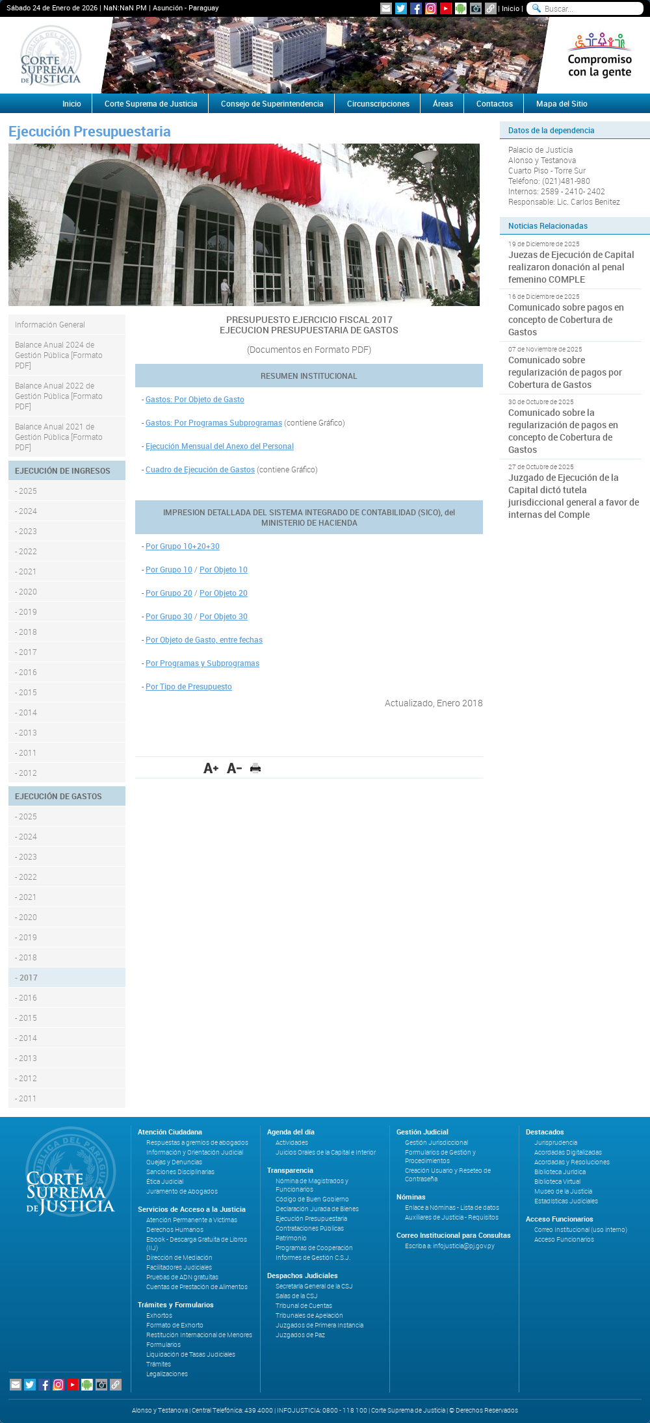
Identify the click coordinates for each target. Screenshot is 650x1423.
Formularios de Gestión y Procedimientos (440, 1156)
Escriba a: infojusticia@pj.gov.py (450, 1246)
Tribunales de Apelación (309, 1315)
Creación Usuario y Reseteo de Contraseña (448, 1174)
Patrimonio (291, 1238)
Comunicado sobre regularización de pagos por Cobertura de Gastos (565, 372)
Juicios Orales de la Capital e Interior (326, 1152)
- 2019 (26, 611)
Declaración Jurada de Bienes (317, 1209)
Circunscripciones (378, 103)
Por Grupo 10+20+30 (183, 546)
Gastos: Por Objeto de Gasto (195, 399)
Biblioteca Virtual (557, 1181)
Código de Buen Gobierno (312, 1199)
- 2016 (26, 672)
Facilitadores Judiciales (179, 1267)
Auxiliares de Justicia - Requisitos (452, 1217)
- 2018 (26, 631)
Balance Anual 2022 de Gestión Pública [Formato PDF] (59, 395)
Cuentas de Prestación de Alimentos (197, 1287)
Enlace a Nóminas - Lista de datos (452, 1207)
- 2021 (26, 571)
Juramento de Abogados (182, 1191)
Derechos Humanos (174, 1229)
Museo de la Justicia (563, 1191)
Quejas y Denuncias (174, 1162)
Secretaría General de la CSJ (314, 1286)
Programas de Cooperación (314, 1248)
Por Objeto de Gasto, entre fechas (204, 639)
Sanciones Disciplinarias (180, 1172)
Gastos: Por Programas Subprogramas (214, 422)
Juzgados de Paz (300, 1335)
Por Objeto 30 (224, 616)
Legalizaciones (167, 1374)
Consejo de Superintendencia (272, 103)
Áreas (443, 103)
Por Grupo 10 (169, 569)
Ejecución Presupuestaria (311, 1218)
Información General (50, 324)
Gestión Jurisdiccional (436, 1142)
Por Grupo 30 (169, 616)
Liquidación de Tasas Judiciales (190, 1354)
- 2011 (26, 752)
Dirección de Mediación (179, 1257)
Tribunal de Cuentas (304, 1305)
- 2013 (26, 732)
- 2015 (26, 692)
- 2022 (26, 551)
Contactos (494, 103)
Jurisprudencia (555, 1142)
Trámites (158, 1364)
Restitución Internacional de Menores (199, 1335)
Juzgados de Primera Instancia (319, 1325)
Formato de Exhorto (174, 1325)
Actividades (292, 1142)
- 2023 (26, 531)
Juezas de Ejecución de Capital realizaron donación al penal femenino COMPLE (571, 266)
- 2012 (26, 772)
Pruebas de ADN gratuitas (182, 1277)
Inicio (510, 8)
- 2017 (26, 652)
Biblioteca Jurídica (560, 1172)
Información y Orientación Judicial (194, 1152)
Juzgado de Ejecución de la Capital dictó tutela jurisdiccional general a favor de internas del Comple (573, 495)
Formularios (163, 1344)
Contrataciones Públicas (310, 1228)
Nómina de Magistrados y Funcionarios (312, 1185)
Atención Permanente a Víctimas (191, 1220)
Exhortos (159, 1315)
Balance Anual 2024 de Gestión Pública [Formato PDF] (59, 354)
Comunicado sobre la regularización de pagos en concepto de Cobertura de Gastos (563, 430)
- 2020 (26, 591)
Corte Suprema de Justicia (151, 103)
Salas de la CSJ (297, 1296)
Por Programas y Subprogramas (202, 663)
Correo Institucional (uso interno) (580, 1229)
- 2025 (26, 490)
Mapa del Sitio (562, 103)
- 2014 (26, 712)
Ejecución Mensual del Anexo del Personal (220, 446)
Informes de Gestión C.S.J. (313, 1257)
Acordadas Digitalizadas (568, 1152)
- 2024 (26, 511)
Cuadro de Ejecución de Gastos (200, 469)
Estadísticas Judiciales (566, 1201)
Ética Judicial (164, 1181)
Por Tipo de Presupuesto (189, 686)
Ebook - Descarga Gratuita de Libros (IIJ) (196, 1243)
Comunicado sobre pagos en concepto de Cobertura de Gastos (566, 319)
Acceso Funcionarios (564, 1239)
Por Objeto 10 (224, 569)
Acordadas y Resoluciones (572, 1162)
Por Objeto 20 (224, 592)
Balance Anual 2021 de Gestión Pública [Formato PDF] (59, 436)
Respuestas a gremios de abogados (197, 1142)
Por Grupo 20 (169, 592)
